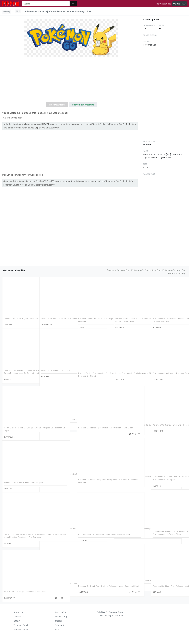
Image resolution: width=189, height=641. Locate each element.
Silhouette (60, 625)
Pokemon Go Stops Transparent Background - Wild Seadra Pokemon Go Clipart (94, 477)
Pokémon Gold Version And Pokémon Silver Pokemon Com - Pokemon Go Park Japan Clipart (131, 316)
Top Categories (163, 3)
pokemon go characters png (146, 270)
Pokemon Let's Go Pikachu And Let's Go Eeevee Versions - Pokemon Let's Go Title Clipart (169, 316)
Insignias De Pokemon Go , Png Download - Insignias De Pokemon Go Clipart (19, 425)
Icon (57, 629)
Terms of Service (22, 625)
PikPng (6, 12)
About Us (18, 612)
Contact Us (19, 616)
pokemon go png (177, 273)
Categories (60, 612)
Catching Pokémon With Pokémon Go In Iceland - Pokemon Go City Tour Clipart (57, 526)
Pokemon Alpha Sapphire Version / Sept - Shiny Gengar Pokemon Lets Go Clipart (93, 316)
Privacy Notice (21, 629)
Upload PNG (179, 3)
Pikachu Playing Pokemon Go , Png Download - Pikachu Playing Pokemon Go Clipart (93, 371)
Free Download (57, 104)
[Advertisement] (71, 80)
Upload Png (61, 616)
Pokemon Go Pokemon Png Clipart (56, 365)
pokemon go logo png (174, 270)
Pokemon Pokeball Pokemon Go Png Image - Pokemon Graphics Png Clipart (57, 581)
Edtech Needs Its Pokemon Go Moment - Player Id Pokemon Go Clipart (55, 417)
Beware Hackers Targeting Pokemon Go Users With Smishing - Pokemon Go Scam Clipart (57, 472)
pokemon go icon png (118, 270)
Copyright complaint (83, 104)
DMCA (17, 621)
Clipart (58, 621)
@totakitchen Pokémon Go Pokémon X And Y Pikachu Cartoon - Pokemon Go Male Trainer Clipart (169, 529)
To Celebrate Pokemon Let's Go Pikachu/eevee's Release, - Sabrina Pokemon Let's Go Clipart (168, 474)
